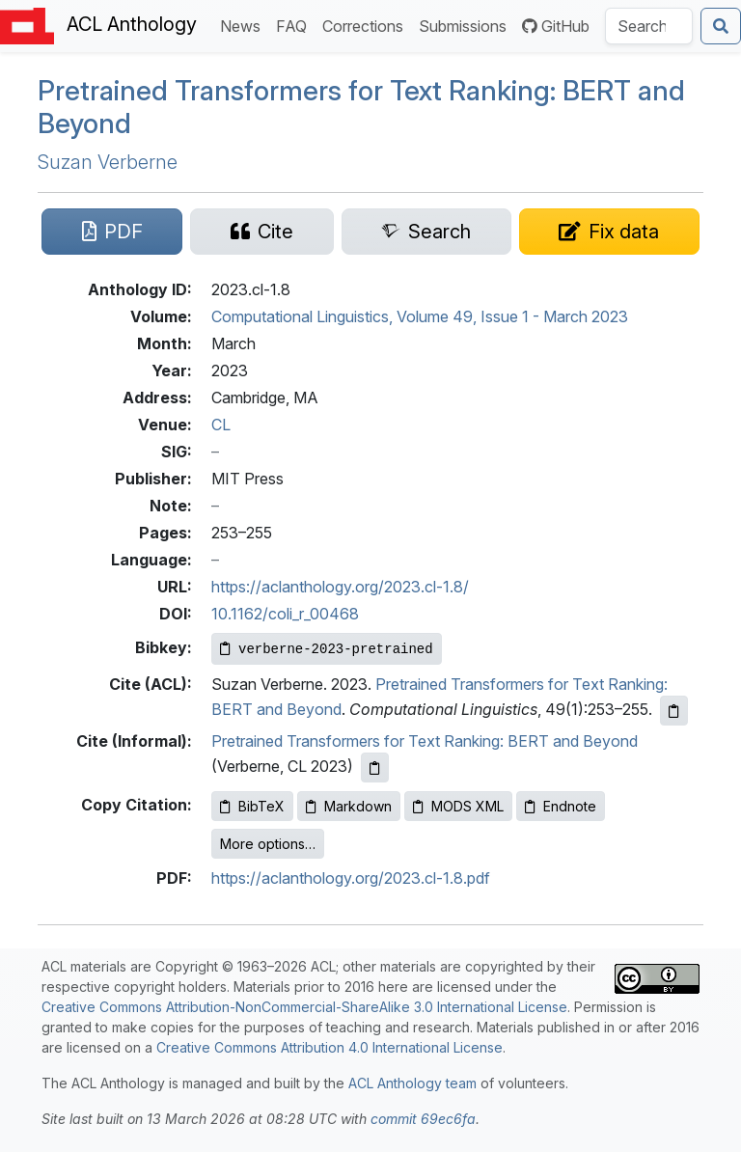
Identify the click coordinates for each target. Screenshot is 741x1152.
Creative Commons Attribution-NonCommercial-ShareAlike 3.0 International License (304, 1007)
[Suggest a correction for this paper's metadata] (609, 231)
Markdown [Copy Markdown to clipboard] (349, 806)
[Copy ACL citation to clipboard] (674, 711)
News (244, 25)
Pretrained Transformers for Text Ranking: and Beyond (361, 107)
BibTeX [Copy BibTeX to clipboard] (252, 806)
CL (221, 424)
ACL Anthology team (412, 1083)
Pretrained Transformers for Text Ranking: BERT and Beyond (424, 741)
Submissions (466, 25)
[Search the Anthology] (649, 26)
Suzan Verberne (108, 162)
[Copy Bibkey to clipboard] (326, 649)
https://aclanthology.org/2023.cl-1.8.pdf (350, 878)
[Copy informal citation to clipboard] (375, 767)
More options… (268, 844)
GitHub (556, 26)
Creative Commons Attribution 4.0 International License (329, 1047)
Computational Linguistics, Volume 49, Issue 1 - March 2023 (419, 316)
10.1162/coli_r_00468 (285, 613)
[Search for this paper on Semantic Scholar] (426, 231)
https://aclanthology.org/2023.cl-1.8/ (340, 586)
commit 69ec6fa (423, 1119)
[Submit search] (720, 26)
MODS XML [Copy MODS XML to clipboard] (458, 806)
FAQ (295, 25)
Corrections (366, 25)
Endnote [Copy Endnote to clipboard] (560, 806)
